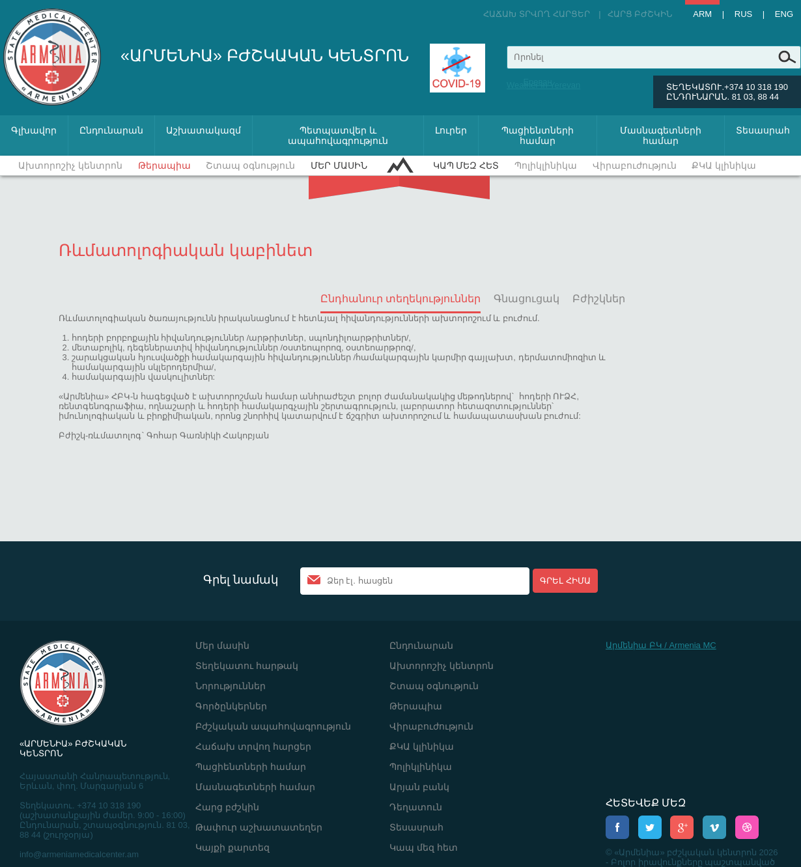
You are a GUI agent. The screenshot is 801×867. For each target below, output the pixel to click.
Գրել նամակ (240, 579)
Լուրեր (451, 130)
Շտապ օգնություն (250, 165)
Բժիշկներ (598, 298)
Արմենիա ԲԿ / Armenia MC (661, 645)
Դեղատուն (415, 807)
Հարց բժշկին (640, 14)
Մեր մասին (339, 165)
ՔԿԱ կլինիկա (724, 165)
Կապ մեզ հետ (466, 165)
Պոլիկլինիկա (545, 165)
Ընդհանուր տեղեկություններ (400, 298)
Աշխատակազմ (203, 130)
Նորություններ (230, 686)
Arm (702, 14)
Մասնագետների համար (660, 135)
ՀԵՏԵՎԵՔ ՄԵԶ (646, 802)
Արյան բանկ (419, 787)
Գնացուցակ (526, 298)
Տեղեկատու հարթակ (246, 666)
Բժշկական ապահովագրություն (273, 726)
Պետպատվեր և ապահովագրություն (338, 135)
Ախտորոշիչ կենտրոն (70, 165)
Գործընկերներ (231, 706)
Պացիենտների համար (537, 135)
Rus (743, 14)
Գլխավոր (34, 130)
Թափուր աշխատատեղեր (258, 827)
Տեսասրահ (763, 130)
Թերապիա (164, 165)
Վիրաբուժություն (635, 165)
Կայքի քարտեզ (232, 847)
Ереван (537, 82)
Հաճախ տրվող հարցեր (536, 14)
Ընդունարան (111, 130)
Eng (784, 14)
